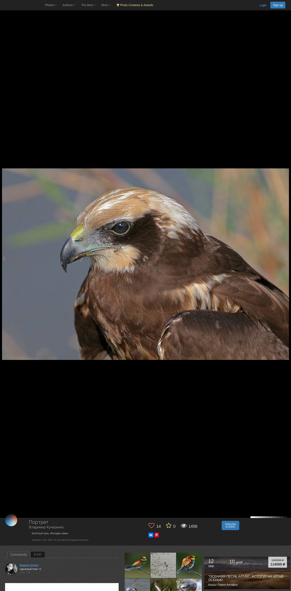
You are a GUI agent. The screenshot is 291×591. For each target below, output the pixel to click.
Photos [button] (51, 5)
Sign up (278, 5)
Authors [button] (69, 5)
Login (262, 5)
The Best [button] (88, 5)
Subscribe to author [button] (230, 525)
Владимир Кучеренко (46, 527)
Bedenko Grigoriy (29, 565)
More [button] (106, 5)
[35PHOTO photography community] (22, 5)
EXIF (38, 555)
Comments (18, 555)
